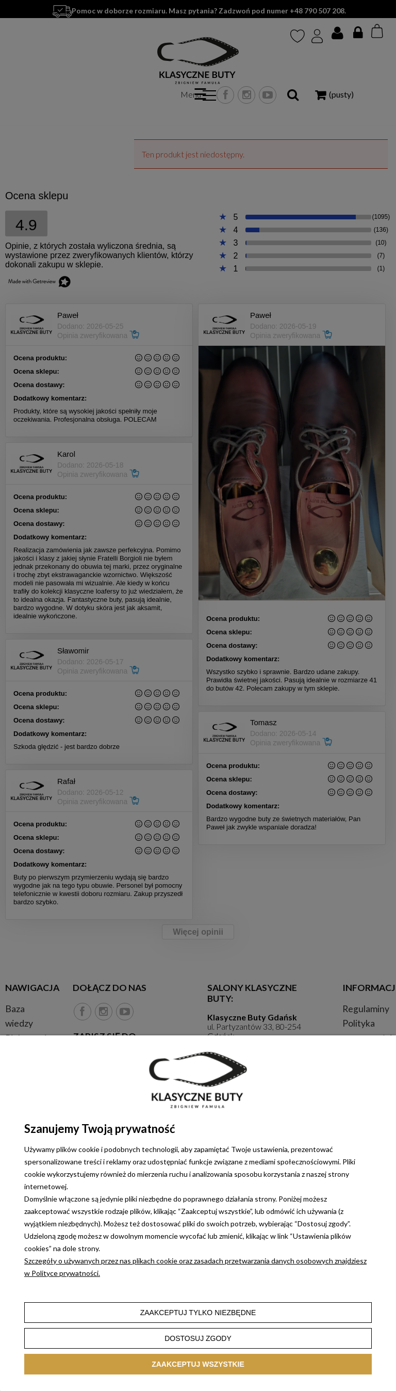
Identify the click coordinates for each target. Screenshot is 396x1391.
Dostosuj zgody (198, 1338)
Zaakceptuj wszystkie (198, 1364)
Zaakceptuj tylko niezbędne (198, 1312)
